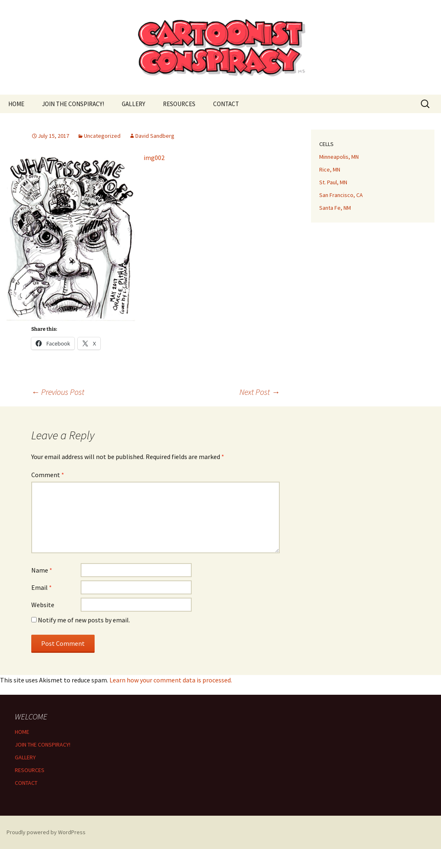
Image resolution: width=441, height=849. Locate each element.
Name (41, 570)
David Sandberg (154, 135)
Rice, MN (329, 169)
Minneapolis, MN (339, 156)
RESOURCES (179, 104)
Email (41, 587)
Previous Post (57, 392)
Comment (47, 475)
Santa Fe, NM (335, 207)
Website (42, 605)
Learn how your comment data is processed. (170, 680)
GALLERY (133, 104)
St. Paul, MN (333, 182)
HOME (16, 104)
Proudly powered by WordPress (46, 832)
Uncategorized (102, 135)
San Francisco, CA (341, 195)
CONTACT (226, 104)
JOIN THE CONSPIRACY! (73, 104)
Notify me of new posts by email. (84, 620)
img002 (154, 157)
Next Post (259, 392)
